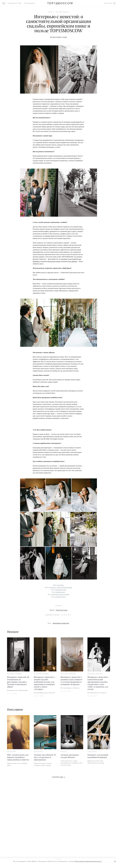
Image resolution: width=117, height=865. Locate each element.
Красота (64, 751)
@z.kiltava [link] (60, 585)
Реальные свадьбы (14, 673)
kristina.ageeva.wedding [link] (61, 594)
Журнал (108, 3)
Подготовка (11, 751)
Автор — (58, 610)
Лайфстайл (38, 751)
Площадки (29, 3)
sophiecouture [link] (61, 597)
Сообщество (15, 3)
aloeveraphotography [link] (65, 587)
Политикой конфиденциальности (88, 861)
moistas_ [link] (53, 587)
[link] (61, 592)
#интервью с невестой (61, 623)
